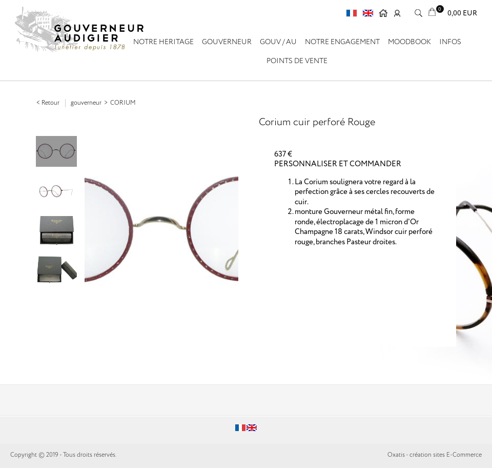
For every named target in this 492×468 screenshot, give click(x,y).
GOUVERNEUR (227, 42)
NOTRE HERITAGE (163, 42)
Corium (123, 103)
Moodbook (409, 42)
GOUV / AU (278, 42)
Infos (450, 42)
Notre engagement (342, 42)
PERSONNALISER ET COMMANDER (337, 164)
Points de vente (296, 61)
